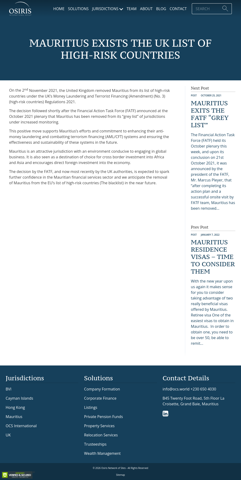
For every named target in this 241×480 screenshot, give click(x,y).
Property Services (99, 425)
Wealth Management (102, 453)
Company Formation (102, 389)
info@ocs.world (176, 389)
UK (8, 435)
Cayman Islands (19, 398)
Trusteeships (95, 444)
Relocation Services (101, 435)
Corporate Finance (100, 398)
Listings (90, 407)
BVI (8, 389)
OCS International (21, 425)
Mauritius (14, 416)
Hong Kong (15, 407)
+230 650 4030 (203, 389)
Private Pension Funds (103, 416)
